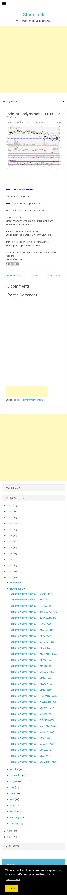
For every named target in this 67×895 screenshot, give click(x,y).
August (14, 781)
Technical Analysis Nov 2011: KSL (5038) (30, 738)
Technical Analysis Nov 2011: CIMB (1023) (31, 677)
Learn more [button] (13, 879)
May (12, 799)
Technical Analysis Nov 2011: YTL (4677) (30, 714)
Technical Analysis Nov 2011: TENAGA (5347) (33, 617)
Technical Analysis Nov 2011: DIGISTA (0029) (32, 731)
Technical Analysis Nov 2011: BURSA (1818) (33, 115)
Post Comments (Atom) (32, 399)
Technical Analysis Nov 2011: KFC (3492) (30, 647)
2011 (10, 577)
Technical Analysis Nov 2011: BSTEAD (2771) (33, 750)
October (14, 769)
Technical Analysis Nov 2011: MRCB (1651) (31, 659)
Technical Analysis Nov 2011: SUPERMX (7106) (33, 762)
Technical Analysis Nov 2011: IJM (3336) (30, 605)
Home (34, 275)
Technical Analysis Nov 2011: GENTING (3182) (33, 726)
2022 (10, 511)
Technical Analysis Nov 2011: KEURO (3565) (32, 629)
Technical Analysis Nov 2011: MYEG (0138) (31, 683)
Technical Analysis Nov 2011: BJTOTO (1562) (32, 641)
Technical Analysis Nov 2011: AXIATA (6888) (32, 719)
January (14, 823)
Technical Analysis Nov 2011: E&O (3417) (30, 755)
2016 (10, 547)
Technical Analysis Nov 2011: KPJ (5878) (30, 665)
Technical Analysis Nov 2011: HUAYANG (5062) (34, 695)
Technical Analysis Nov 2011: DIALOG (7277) (32, 671)
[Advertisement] (33, 59)
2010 (10, 831)
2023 (10, 505)
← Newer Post (14, 275)
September (16, 775)
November (15, 588)
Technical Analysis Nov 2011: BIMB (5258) (31, 689)
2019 (10, 529)
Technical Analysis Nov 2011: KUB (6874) (30, 599)
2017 (10, 541)
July (12, 787)
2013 (10, 565)
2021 (10, 517)
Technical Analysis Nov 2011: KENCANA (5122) (34, 653)
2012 (10, 571)
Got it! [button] (11, 888)
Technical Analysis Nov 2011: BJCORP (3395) (32, 743)
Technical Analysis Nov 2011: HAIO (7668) (31, 623)
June (13, 793)
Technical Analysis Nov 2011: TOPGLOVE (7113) (34, 611)
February (15, 817)
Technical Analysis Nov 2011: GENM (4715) (31, 593)
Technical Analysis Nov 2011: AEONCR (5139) (33, 702)
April (13, 805)
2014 (10, 559)
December (15, 582)
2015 (10, 553)
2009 (10, 837)
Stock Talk (33, 14)
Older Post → (53, 275)
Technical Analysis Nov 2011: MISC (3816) (31, 635)
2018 (10, 535)
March (13, 811)
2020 (10, 523)
